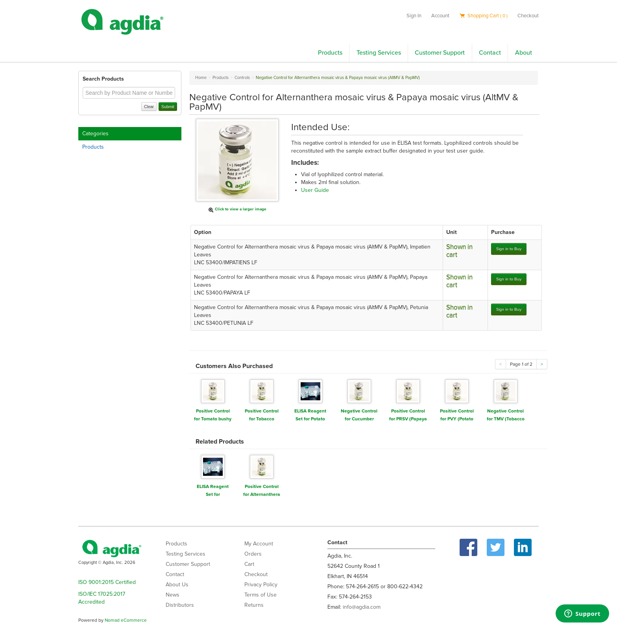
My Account (258, 543)
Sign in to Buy (508, 248)
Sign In (413, 16)
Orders (253, 554)
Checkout (528, 16)
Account (440, 16)
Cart (249, 564)
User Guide (315, 190)
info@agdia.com (362, 607)
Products (330, 53)
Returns (254, 605)
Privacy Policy (260, 584)
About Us (177, 584)
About (523, 53)
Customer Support (440, 53)
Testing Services (379, 53)
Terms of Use (260, 594)
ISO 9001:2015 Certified (107, 582)
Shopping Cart (483, 16)
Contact (490, 53)
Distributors (180, 605)
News (172, 594)
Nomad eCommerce (126, 620)
